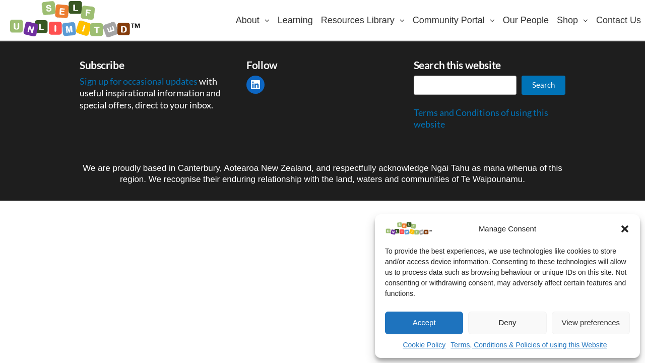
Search (543, 84)
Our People (526, 20)
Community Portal (449, 20)
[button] (625, 229)
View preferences (591, 322)
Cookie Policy (424, 345)
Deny (507, 322)
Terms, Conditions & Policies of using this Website (528, 345)
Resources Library (358, 20)
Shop (567, 20)
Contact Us (618, 20)
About (248, 20)
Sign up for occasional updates (139, 81)
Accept (424, 322)
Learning (295, 20)
